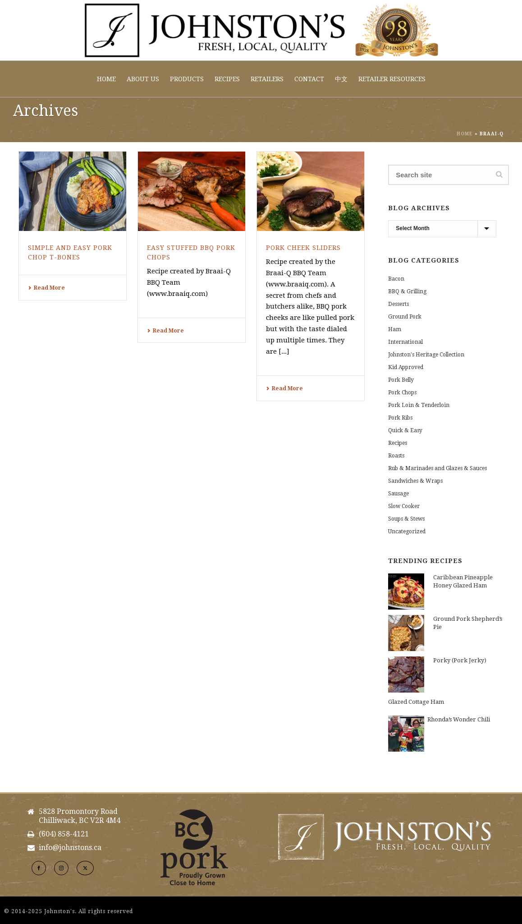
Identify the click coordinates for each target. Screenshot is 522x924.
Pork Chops (402, 392)
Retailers (267, 79)
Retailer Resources (392, 79)
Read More (46, 288)
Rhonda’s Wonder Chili (458, 719)
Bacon (396, 279)
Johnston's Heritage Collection (426, 354)
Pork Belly (401, 380)
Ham (394, 329)
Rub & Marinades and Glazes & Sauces (437, 468)
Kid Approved (405, 367)
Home (106, 79)
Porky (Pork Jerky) (459, 660)
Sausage (398, 493)
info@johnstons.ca (70, 848)
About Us (143, 79)
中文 (341, 79)
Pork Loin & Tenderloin (418, 405)
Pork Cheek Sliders (303, 247)
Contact (309, 79)
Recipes (227, 79)
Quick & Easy (405, 430)
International (405, 342)
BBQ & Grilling (407, 291)
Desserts (398, 304)
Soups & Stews (406, 519)
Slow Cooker (404, 506)
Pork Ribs (400, 418)
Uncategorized (407, 531)
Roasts (396, 456)
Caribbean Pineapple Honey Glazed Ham (463, 581)
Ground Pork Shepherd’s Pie (467, 622)
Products (187, 79)
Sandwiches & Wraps (415, 481)
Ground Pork (404, 317)
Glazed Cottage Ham (416, 701)
